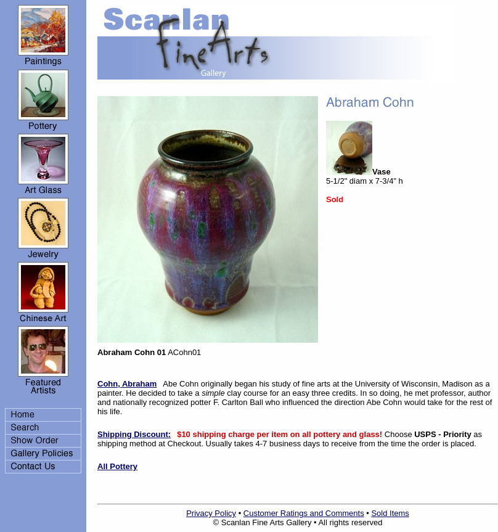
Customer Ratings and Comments (303, 513)
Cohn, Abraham (127, 383)
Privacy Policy (211, 513)
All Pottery (117, 466)
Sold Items (390, 513)
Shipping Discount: (134, 434)
